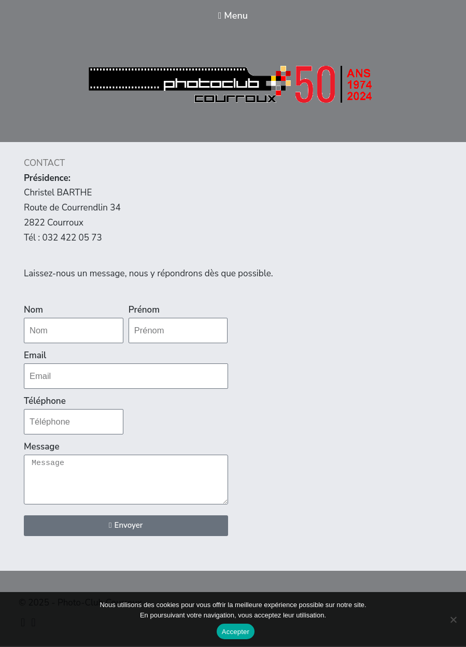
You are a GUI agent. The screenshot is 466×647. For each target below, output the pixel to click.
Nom (33, 310)
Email (35, 356)
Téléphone (45, 401)
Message (42, 448)
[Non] (453, 619)
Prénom (144, 310)
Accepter (235, 632)
